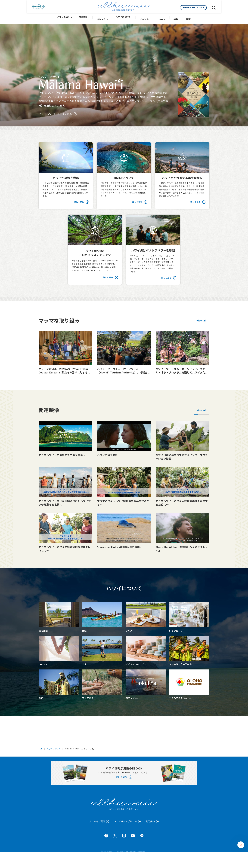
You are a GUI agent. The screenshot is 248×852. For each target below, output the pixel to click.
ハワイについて (124, 16)
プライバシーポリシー (125, 818)
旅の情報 (85, 16)
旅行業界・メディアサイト (193, 7)
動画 (186, 16)
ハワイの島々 (65, 16)
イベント (144, 16)
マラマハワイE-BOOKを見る (55, 110)
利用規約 (150, 818)
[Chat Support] (240, 844)
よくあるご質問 (97, 818)
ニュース (161, 16)
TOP (41, 745)
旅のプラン (103, 16)
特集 (175, 16)
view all (201, 317)
